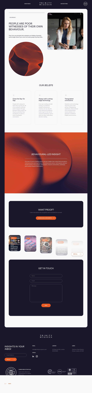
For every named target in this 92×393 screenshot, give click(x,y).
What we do (27, 3)
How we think (64, 3)
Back (9, 107)
